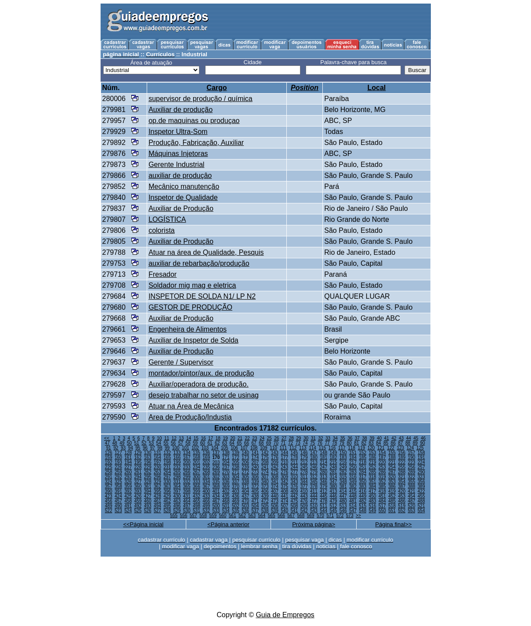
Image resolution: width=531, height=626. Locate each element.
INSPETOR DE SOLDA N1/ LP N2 (202, 296)
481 (353, 501)
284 (362, 472)
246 (314, 467)
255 (401, 467)
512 (333, 505)
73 (298, 443)
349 (353, 481)
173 (245, 457)
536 (245, 510)
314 (333, 476)
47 (107, 443)
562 (242, 515)
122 (390, 447)
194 (128, 462)
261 (138, 472)
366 (196, 486)
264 (167, 472)
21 (240, 438)
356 (421, 481)
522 (108, 510)
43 (401, 438)
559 (213, 515)
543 (314, 510)
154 (382, 452)
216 (343, 462)
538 (265, 510)
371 (245, 486)
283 (353, 472)
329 (157, 481)
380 (333, 486)
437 (245, 496)
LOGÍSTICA (167, 219)
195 (138, 462)
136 (206, 452)
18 (218, 438)
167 (187, 457)
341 (274, 481)
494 (157, 505)
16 (203, 438)
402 (226, 491)
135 (196, 452)
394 (148, 491)
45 (415, 438)
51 (136, 443)
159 (108, 457)
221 (392, 462)
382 (353, 486)
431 (187, 496)
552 (401, 510)
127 (118, 452)
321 (401, 476)
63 (224, 443)
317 (362, 476)
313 (323, 476)
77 (327, 443)
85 (385, 443)
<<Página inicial (143, 524)
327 (138, 481)
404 (245, 491)
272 (245, 472)
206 (245, 462)
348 (343, 481)
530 (187, 510)
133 (177, 452)
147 (314, 452)
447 (343, 496)
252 (372, 467)
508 (294, 505)
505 (265, 505)
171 (226, 457)
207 (255, 462)
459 (138, 501)
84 (378, 443)
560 (223, 515)
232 (177, 467)
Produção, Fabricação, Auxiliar (196, 142)
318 (372, 476)
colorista (161, 230)
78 (334, 443)
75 (312, 443)
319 (382, 476)
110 (273, 447)
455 (421, 496)
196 (148, 462)
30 (305, 438)
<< (107, 438)
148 (323, 452)
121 (381, 447)
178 (294, 457)
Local (376, 87)
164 (157, 457)
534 (226, 510)
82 (363, 443)
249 (343, 467)
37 (357, 438)
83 (371, 443)
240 (255, 467)
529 (177, 510)
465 (196, 501)
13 (181, 438)
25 (269, 438)
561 (232, 515)
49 (121, 443)
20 (232, 438)
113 (303, 447)
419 (392, 491)
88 (407, 443)
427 (148, 496)
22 (247, 438)
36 (349, 438)
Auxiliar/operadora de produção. (198, 384)
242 (274, 467)
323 (421, 476)
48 (114, 443)
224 (421, 462)
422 (421, 491)
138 (226, 452)
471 (255, 501)
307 (265, 476)
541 (294, 510)
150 (343, 452)
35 (342, 438)
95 (137, 447)
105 (224, 447)
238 (235, 467)
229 (148, 467)
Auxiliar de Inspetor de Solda (193, 340)
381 (343, 486)
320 (392, 476)
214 (323, 462)
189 (401, 457)
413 (333, 491)
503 (245, 505)
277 (294, 472)
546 (343, 510)
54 (158, 443)
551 (392, 510)
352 (382, 481)
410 (304, 491)
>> (358, 515)
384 (372, 486)
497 (187, 505)
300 (196, 476)
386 (392, 486)
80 (349, 443)
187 (382, 457)
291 (108, 476)
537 (255, 510)
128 (128, 452)
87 (400, 443)
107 (244, 447)
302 (216, 476)
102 (195, 447)
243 (284, 467)
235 (206, 467)
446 (333, 496)
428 (157, 496)
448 (353, 496)
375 (284, 486)
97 (152, 447)
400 (206, 491)
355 (411, 481)
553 (411, 510)
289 (411, 472)
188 (392, 457)
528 (167, 510)
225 (108, 467)
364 (177, 486)
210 (284, 462)
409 (294, 491)
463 (177, 501)
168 (196, 457)
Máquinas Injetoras (178, 153)
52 (143, 443)
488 (421, 501)
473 (274, 501)
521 (421, 505)
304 (235, 476)
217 (353, 462)
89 (415, 443)
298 (177, 476)
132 (167, 452)
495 (167, 505)
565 (271, 515)
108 (254, 447)
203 (216, 462)
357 (108, 486)
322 (411, 476)
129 (138, 452)
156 (401, 452)
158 (421, 452)
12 (174, 438)
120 (371, 447)
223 (411, 462)
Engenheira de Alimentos (187, 329)
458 (128, 501)
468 (226, 501)
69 (268, 443)
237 (226, 467)
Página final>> (393, 524)
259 (118, 472)
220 (382, 462)
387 (401, 486)
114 (312, 447)
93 (123, 447)
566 (281, 515)
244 (294, 467)
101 (185, 447)
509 (304, 505)
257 (421, 467)
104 (215, 447)
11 (166, 438)
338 (245, 481)
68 (261, 443)
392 (128, 491)
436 (235, 496)
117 (342, 447)
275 (274, 472)
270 (226, 472)
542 (304, 510)
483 (372, 501)
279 (314, 472)
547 (353, 510)
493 (148, 505)
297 (167, 476)
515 (362, 505)
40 (379, 438)
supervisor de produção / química (200, 98)
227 (128, 467)
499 (206, 505)
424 (118, 496)
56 (173, 443)
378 (314, 486)
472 (265, 501)
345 (314, 481)
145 (294, 452)
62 (217, 443)
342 (284, 481)
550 (382, 510)
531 (196, 510)
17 (210, 438)
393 (138, 491)
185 (362, 457)
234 (196, 467)
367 (206, 486)
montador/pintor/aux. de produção (201, 373)
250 (353, 467)
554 (421, 510)
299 (187, 476)
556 (184, 515)
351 (372, 481)
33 (327, 438)
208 (265, 462)
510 (314, 505)
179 (304, 457)
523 (118, 510)
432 (196, 496)
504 (255, 505)
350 (362, 481)
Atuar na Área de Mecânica (191, 406)
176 (274, 457)
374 (274, 486)
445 (323, 496)
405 (255, 491)
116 (332, 447)
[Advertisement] (323, 21)
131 (157, 452)
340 (265, 481)
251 (362, 467)
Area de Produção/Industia (189, 417)
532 (206, 510)
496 (177, 505)
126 (108, 452)
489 (108, 505)
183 (343, 457)
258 (108, 472)
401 (216, 491)
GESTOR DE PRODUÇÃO (190, 307)
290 (421, 472)
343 (294, 481)
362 (157, 486)
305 (245, 476)
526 (148, 510)
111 (283, 447)
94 (130, 447)
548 (362, 510)
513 (343, 505)
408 (284, 491)
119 (361, 447)
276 (284, 472)
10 (159, 438)
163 (148, 457)
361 (148, 486)
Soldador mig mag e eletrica (192, 285)
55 (165, 443)
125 (420, 447)
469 (235, 501)
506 (274, 505)
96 (145, 447)
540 (284, 510)
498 (196, 505)
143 (274, 452)
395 (157, 491)
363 (167, 486)
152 (362, 452)
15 (196, 438)
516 (372, 505)
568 (301, 515)
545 (333, 510)
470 (245, 501)
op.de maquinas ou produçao (193, 120)
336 (226, 481)
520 (411, 505)
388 (411, 486)
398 (187, 491)
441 (284, 496)
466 (206, 501)
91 (108, 447)
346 (323, 481)
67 (254, 443)
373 (265, 486)
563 (252, 515)
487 (411, 501)
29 (298, 438)
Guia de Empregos (285, 615)
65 (239, 443)
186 (372, 457)
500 (216, 505)
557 (193, 515)
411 (314, 491)
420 (401, 491)
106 (234, 447)
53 (151, 443)
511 (323, 505)
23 (254, 438)
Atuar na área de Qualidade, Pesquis (206, 252)
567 (291, 515)
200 (187, 462)
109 (263, 447)
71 (283, 443)
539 (274, 510)
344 (304, 481)
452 (392, 496)
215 (333, 462)
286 (382, 472)
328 (148, 481)
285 (372, 472)
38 (364, 438)
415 (353, 491)
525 (138, 510)
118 (351, 447)
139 (235, 452)
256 (411, 467)
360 (138, 486)
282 (343, 472)
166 (177, 457)
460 (148, 501)
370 (235, 486)
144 (284, 452)
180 (314, 457)
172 (235, 457)
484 (382, 501)
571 (330, 515)
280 (323, 472)
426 (138, 496)
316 (353, 476)
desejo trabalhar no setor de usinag (203, 395)
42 (393, 438)
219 (372, 462)
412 (323, 491)
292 (118, 476)
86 (393, 443)
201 (196, 462)
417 (372, 491)
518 (392, 505)
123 (400, 447)
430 (177, 496)
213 (314, 462)
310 (294, 476)
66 (246, 443)
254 (392, 467)
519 (401, 505)
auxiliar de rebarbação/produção (198, 263)
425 (128, 496)
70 (276, 443)
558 (203, 515)
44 (408, 438)
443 (304, 496)
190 (411, 457)
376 (294, 486)
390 (108, 491)
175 (265, 457)
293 (128, 476)
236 (216, 467)
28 (291, 438)
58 (187, 443)
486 (401, 501)
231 (167, 467)
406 (265, 491)
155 (392, 452)
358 (118, 486)
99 (167, 447)
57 (180, 443)
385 (382, 486)
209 (274, 462)
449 (362, 496)
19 (225, 438)
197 (157, 462)
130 (148, 452)
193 (118, 462)
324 (108, 481)
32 (320, 438)
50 (129, 443)
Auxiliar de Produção (180, 208)
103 (205, 447)
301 (206, 476)
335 (216, 481)
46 (423, 438)
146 (304, 452)
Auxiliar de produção (180, 109)
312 (314, 476)
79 (342, 443)
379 (323, 486)
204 (226, 462)
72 (290, 443)
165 (167, 457)
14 (188, 438)
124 (410, 447)
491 (128, 505)
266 (187, 472)
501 (226, 505)
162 (138, 457)
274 (265, 472)
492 (138, 505)
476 (304, 501)
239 (245, 467)
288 (401, 472)
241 (265, 467)
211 (294, 462)
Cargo (216, 87)
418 (382, 491)
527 (157, 510)
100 (176, 447)
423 (108, 496)
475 (294, 501)
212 (304, 462)
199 (177, 462)
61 (209, 443)
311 (304, 476)
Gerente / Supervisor (180, 362)
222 (401, 462)
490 (118, 505)
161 (128, 457)
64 (231, 443)
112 (293, 447)
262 (148, 472)
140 (245, 452)
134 (187, 452)
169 (206, 457)
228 (138, 467)
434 (216, 496)
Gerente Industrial (176, 164)
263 (157, 472)
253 (382, 467)
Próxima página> (313, 524)
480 (343, 501)
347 (333, 481)
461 (157, 501)
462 (167, 501)
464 (187, 501)
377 (304, 486)
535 (235, 510)
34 (335, 438)
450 (372, 496)
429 (167, 496)
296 (157, 476)
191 (421, 457)
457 (118, 501)
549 (372, 510)
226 (118, 467)
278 (304, 472)
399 (196, 491)
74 (305, 443)
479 (333, 501)
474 (284, 501)
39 (371, 438)
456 (108, 501)
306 (255, 476)
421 (411, 491)
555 (173, 515)
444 (314, 496)
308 (274, 476)
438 (255, 496)
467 (216, 501)
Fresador (162, 274)
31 (313, 438)
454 (411, 496)
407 (274, 491)
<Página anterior (228, 524)
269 (216, 472)
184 (353, 457)
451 (382, 496)
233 (187, 467)
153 (372, 452)
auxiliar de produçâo (180, 175)
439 (265, 496)
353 (392, 481)
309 (284, 476)
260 (128, 472)
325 (118, 481)
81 (356, 443)
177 (284, 457)
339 (255, 481)
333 (196, 481)
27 (284, 438)
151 (353, 452)
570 (320, 515)
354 (401, 481)
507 (284, 505)
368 (216, 486)
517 (382, 505)
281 (333, 472)
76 (320, 443)
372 (255, 486)
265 (177, 472)
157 (411, 452)
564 (262, 515)
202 (206, 462)
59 (195, 443)
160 (118, 457)
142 (265, 452)
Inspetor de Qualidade (182, 197)
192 (108, 462)
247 (323, 467)
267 (196, 472)
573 (350, 515)
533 (216, 510)
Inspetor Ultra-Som (177, 131)
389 (421, 486)
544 (323, 510)
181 (323, 457)
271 (235, 472)
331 (177, 481)
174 (255, 457)
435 (226, 496)
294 (138, 476)
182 (333, 457)
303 (226, 476)
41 (386, 438)
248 (333, 467)
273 (255, 472)
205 (235, 462)
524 (128, 510)
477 (314, 501)
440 (274, 496)
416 (362, 491)
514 (353, 505)
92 (115, 447)
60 (202, 443)
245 (304, 467)
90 (422, 443)
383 (362, 486)
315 (343, 476)
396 (167, 491)
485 (392, 501)
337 (235, 481)
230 (157, 467)
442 (294, 496)
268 (206, 472)
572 (340, 515)
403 (235, 491)
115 (322, 447)
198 (167, 462)
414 (343, 491)
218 (362, 462)
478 (323, 501)
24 (262, 438)
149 (333, 452)
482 (362, 501)
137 (216, 452)
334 (206, 481)
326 (128, 481)
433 (206, 496)
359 (128, 486)
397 (177, 491)
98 (159, 447)
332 (187, 481)
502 (235, 505)
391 (118, 491)
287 (392, 472)
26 (276, 438)
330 (167, 481)
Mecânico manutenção (183, 186)
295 (148, 476)
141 (255, 452)
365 (187, 486)
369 (226, 486)
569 (310, 515)
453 (401, 496)
